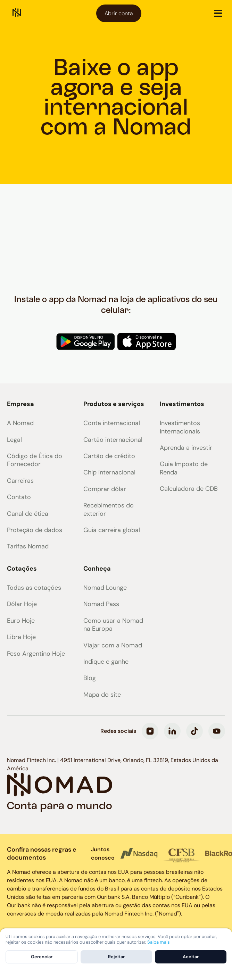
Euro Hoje (21, 621)
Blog (89, 678)
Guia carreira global (111, 530)
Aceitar (191, 957)
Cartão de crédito (109, 456)
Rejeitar (116, 957)
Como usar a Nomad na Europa (113, 625)
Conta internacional (111, 423)
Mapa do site (102, 695)
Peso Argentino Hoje (36, 654)
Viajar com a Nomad (112, 645)
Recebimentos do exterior (108, 509)
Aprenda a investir (186, 448)
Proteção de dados (34, 530)
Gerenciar (41, 957)
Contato (19, 497)
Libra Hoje (21, 637)
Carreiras (20, 481)
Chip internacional (109, 473)
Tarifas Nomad (28, 546)
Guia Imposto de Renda (184, 468)
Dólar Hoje (22, 604)
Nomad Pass (101, 604)
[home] (17, 13)
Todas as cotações (34, 588)
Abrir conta (119, 13)
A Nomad (20, 423)
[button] (218, 13)
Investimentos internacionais (180, 427)
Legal (14, 440)
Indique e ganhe (106, 662)
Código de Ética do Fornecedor (34, 460)
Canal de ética (27, 514)
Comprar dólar (104, 489)
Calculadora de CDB (189, 489)
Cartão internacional (112, 440)
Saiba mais (158, 942)
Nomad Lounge (105, 588)
